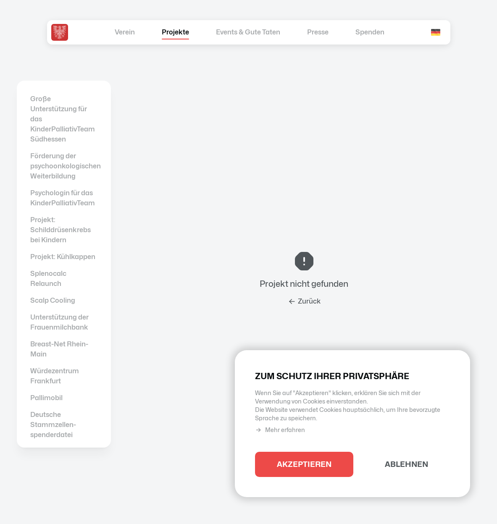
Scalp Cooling (52, 300)
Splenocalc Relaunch (48, 279)
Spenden (369, 32)
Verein (125, 32)
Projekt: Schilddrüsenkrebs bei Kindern (60, 230)
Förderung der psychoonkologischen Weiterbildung (63, 166)
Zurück (304, 301)
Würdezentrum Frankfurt (54, 376)
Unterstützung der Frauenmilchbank (59, 322)
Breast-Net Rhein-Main (59, 349)
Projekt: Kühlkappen (62, 257)
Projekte (175, 32)
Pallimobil (46, 398)
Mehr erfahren (280, 430)
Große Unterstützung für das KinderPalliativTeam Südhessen (62, 119)
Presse (318, 32)
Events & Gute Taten (248, 32)
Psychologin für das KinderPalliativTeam (62, 198)
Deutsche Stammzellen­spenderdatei (53, 425)
